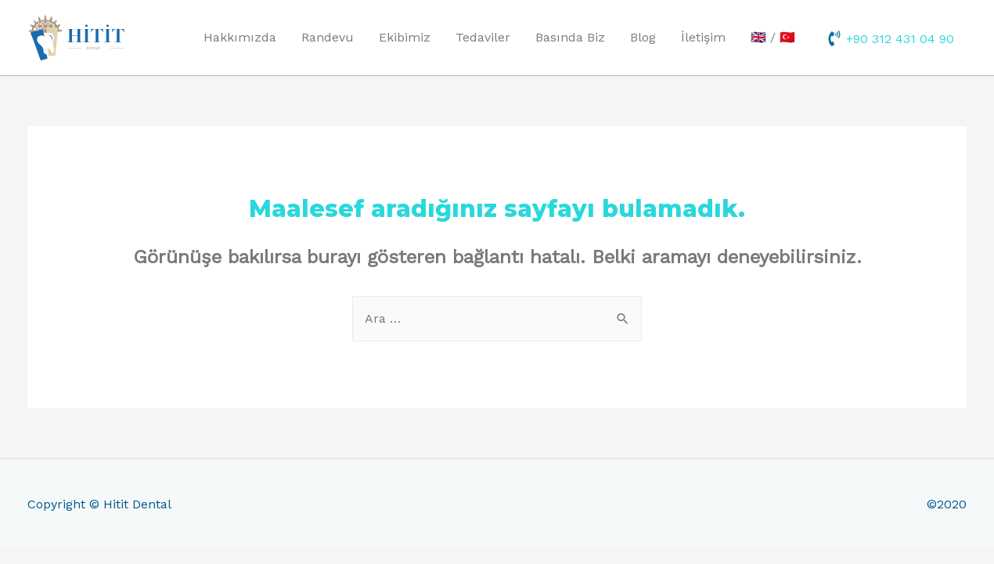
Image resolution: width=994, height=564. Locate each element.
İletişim (703, 37)
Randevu (327, 37)
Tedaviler (483, 37)
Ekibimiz (404, 37)
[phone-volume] (890, 38)
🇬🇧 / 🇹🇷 (773, 37)
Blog (643, 37)
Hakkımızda (239, 37)
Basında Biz (570, 37)
